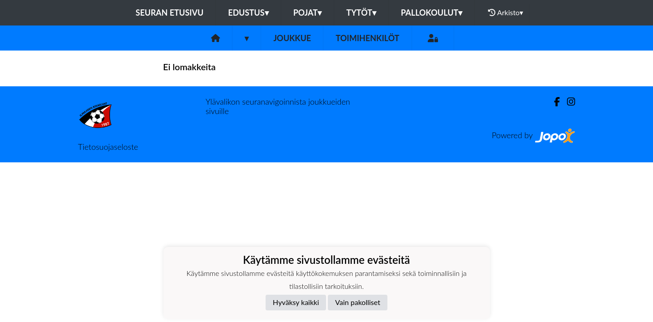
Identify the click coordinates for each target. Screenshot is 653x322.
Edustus (248, 12)
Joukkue (292, 38)
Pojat (307, 12)
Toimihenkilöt (367, 38)
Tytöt (361, 12)
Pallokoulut (431, 12)
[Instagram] (567, 101)
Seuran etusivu (170, 12)
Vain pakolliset (357, 302)
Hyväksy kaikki (296, 302)
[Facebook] (553, 101)
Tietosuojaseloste (108, 147)
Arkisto (505, 12)
